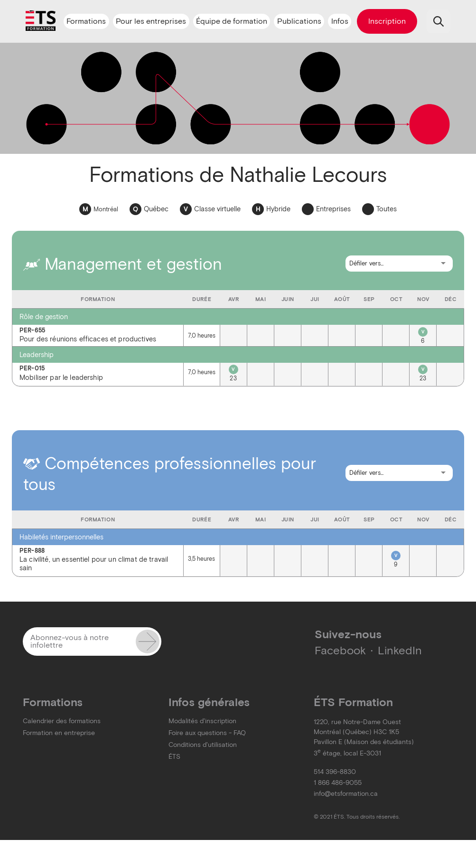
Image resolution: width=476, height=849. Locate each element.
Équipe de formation (231, 21)
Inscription (387, 21)
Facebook (340, 650)
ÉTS (174, 757)
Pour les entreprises (151, 21)
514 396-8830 (335, 772)
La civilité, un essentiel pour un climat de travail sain (97, 560)
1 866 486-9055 (338, 783)
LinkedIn (400, 650)
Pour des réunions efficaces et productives (97, 335)
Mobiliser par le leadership (97, 373)
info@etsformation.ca (346, 794)
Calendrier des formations (62, 721)
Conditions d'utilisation (202, 745)
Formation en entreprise (59, 733)
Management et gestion (122, 264)
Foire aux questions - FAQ (207, 733)
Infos (339, 21)
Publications (299, 21)
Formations (86, 21)
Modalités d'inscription (202, 721)
